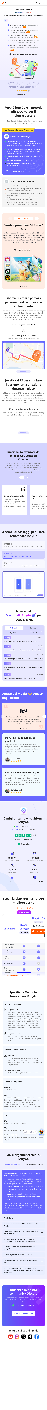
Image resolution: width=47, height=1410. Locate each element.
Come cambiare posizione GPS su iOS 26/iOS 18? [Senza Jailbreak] (23, 659)
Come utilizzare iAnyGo (16, 171)
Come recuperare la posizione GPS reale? (18, 1255)
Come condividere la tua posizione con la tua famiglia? (19, 1248)
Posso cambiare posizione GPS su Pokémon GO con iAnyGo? (22, 1225)
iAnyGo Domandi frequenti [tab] (12, 1164)
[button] (37, 218)
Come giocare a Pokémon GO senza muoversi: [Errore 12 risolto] (23, 650)
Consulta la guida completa (23, 325)
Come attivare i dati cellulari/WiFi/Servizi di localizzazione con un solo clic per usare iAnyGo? (21, 1240)
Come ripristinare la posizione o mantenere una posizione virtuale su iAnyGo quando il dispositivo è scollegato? (22, 1270)
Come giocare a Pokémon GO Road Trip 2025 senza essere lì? (22, 641)
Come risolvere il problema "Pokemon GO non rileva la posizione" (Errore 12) (23, 668)
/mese (42, 926)
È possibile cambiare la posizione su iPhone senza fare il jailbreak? (21, 1232)
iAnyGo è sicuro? (9, 1218)
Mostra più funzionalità (18, 975)
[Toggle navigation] (43, 2)
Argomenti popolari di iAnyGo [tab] (34, 1164)
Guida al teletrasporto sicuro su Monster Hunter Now (19, 678)
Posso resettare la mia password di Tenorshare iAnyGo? (20, 1262)
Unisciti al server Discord (23, 1313)
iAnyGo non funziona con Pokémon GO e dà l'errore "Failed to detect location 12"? (22, 1175)
